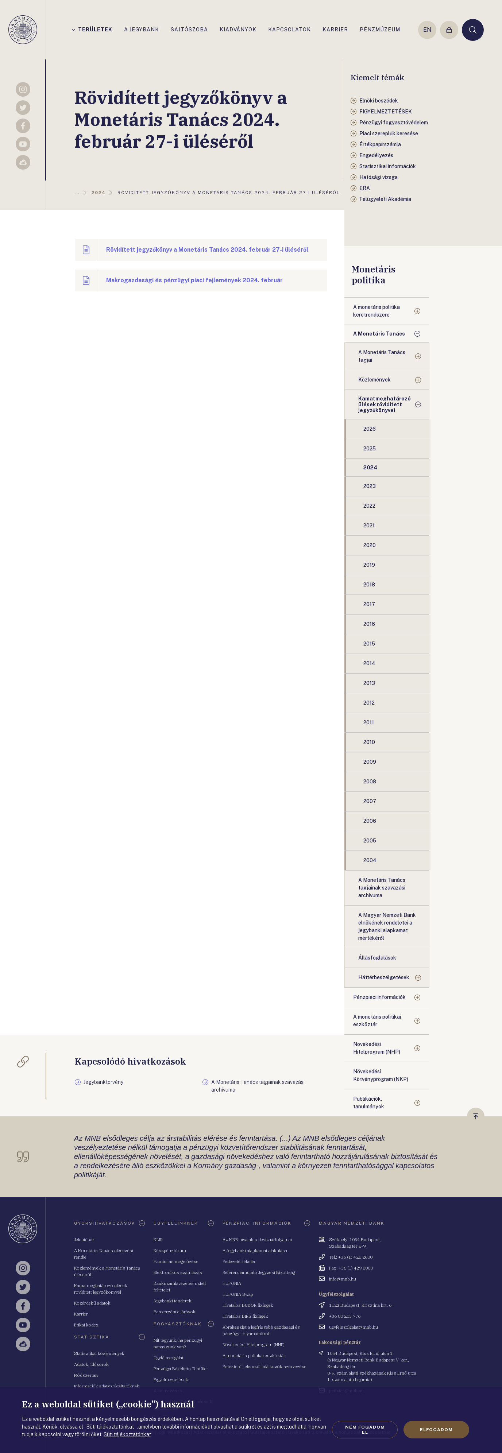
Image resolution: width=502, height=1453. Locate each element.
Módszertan (86, 1375)
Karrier (81, 1314)
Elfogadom (436, 1429)
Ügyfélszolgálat (169, 1357)
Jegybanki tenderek (173, 1300)
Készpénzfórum (170, 1250)
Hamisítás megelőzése (176, 1261)
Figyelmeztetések (171, 1379)
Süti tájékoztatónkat (127, 1434)
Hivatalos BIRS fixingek (245, 1316)
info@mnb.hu (342, 1279)
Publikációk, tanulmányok (368, 1102)
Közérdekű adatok (92, 1303)
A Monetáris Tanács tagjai (381, 356)
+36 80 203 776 (344, 1316)
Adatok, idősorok (91, 1364)
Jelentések (84, 1239)
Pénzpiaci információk (379, 997)
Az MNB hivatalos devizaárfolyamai (257, 1239)
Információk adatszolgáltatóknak (106, 1386)
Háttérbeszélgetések (383, 977)
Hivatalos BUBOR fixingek (248, 1305)
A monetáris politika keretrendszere (376, 311)
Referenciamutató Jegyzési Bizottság (259, 1272)
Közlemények (374, 380)
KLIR (158, 1239)
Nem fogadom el (365, 1430)
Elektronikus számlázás (178, 1272)
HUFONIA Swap (238, 1294)
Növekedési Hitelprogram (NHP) (376, 1048)
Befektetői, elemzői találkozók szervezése (264, 1366)
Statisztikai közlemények (99, 1353)
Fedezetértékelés (239, 1261)
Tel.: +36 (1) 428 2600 (350, 1257)
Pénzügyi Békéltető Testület (181, 1368)
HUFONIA (232, 1283)
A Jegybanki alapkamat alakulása (255, 1250)
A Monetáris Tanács (379, 334)
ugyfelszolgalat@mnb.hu (353, 1327)
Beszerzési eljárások (175, 1311)
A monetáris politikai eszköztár (377, 1020)
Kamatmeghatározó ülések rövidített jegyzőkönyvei (384, 404)
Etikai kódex (86, 1325)
